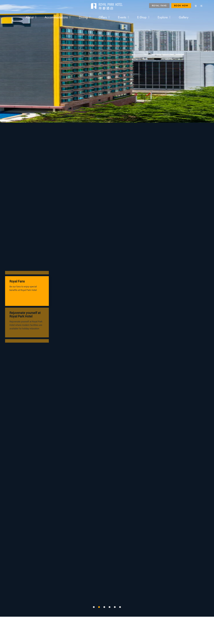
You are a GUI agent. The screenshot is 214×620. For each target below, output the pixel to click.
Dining (85, 17)
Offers (104, 17)
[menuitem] (196, 6)
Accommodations (58, 17)
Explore (164, 17)
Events (123, 17)
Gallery (183, 17)
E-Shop (143, 17)
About (31, 17)
